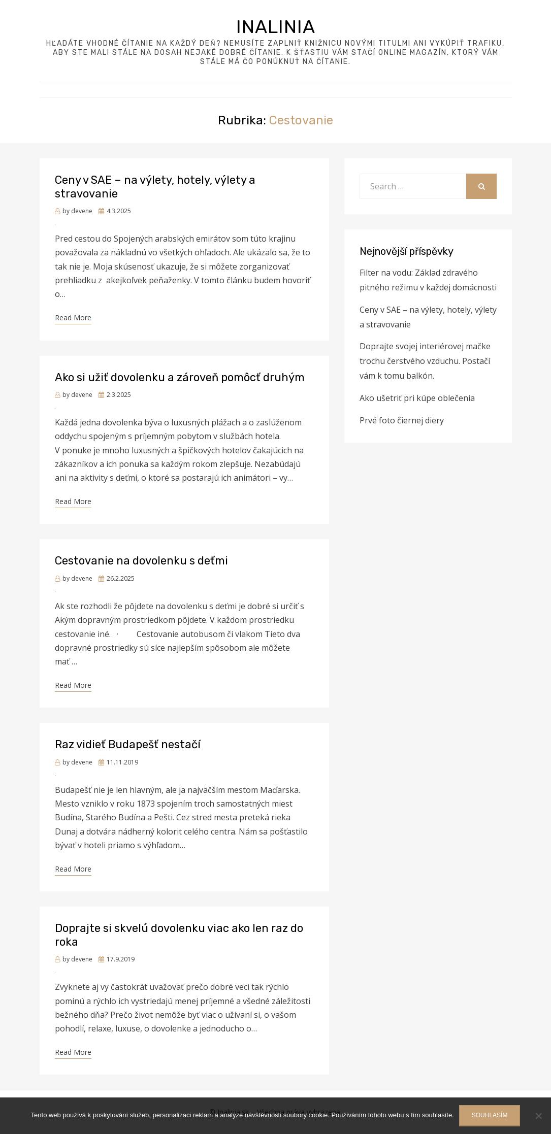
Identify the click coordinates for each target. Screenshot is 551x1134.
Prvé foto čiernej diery (402, 420)
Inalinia (275, 27)
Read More (73, 317)
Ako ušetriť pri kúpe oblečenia (417, 398)
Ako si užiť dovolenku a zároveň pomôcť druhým (180, 377)
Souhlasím (490, 1115)
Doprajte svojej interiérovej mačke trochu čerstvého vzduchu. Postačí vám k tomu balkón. (425, 361)
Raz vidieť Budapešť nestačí (128, 744)
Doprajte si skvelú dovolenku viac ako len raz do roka (179, 934)
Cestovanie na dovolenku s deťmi (141, 561)
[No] (538, 1116)
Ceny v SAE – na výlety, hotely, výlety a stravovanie (155, 186)
